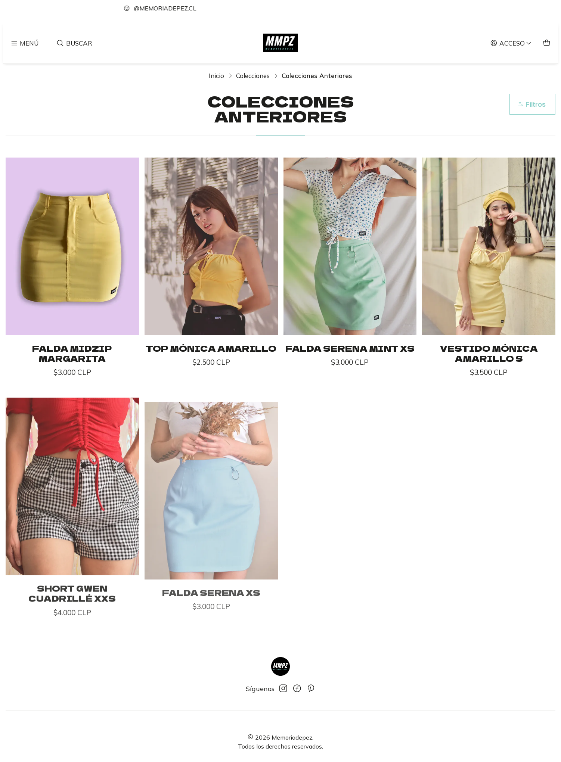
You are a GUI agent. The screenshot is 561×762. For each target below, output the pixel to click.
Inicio (216, 75)
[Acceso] (511, 42)
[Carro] (547, 42)
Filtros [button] (531, 104)
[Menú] (25, 42)
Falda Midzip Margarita (72, 353)
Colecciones (253, 75)
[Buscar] (74, 42)
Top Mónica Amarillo (211, 348)
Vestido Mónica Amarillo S (489, 353)
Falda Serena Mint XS (350, 348)
